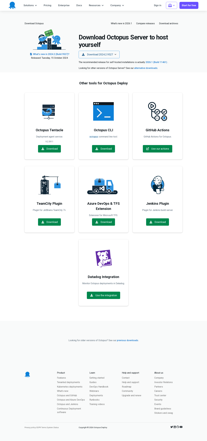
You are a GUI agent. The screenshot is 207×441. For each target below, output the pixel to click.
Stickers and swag (163, 412)
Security (158, 399)
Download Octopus (34, 23)
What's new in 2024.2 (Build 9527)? (49, 54)
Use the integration (103, 295)
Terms (43, 427)
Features (61, 377)
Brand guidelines (162, 408)
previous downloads (127, 340)
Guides (92, 382)
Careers (158, 390)
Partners (158, 386)
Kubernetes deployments (69, 386)
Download (49, 148)
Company (159, 377)
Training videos (97, 404)
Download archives (168, 23)
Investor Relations (163, 382)
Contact (125, 377)
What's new (62, 390)
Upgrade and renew (131, 395)
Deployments (96, 395)
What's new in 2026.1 (121, 23)
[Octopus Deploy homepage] (12, 5)
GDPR (38, 427)
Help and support (130, 382)
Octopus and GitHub (67, 395)
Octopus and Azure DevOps (71, 399)
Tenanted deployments (68, 382)
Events (157, 404)
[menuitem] (30, 5)
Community (127, 390)
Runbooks (94, 399)
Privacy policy (30, 427)
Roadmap (126, 386)
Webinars (94, 390)
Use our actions (157, 148)
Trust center (160, 395)
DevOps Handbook (98, 386)
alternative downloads (145, 68)
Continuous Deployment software (69, 410)
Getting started (96, 377)
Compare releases (145, 23)
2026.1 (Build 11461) (157, 62)
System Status (53, 427)
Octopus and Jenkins (67, 404)
